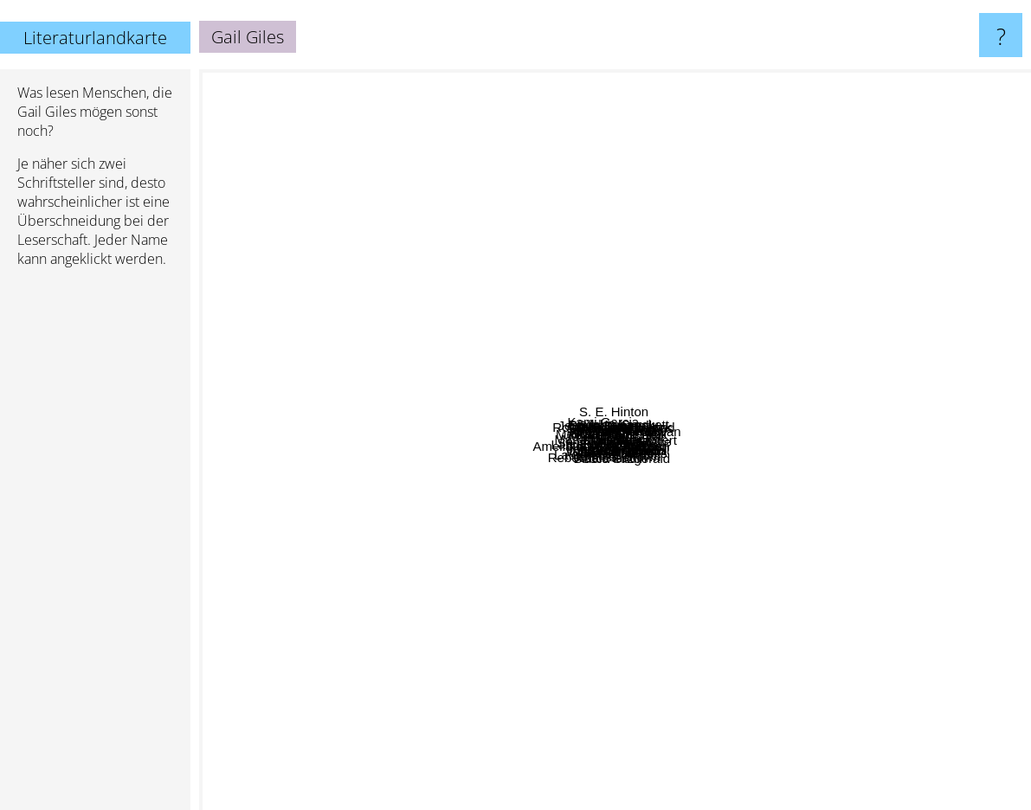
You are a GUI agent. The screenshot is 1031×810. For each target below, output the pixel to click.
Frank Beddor (749, 445)
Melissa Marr (264, 402)
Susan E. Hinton (523, 381)
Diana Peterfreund (640, 348)
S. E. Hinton (587, 86)
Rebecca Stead (282, 680)
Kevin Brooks (738, 585)
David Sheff (414, 186)
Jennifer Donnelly (561, 235)
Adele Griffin (638, 713)
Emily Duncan (654, 197)
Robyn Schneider (635, 582)
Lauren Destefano (523, 570)
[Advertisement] (95, 546)
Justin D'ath (328, 393)
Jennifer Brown (696, 694)
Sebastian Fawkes (669, 208)
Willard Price (429, 640)
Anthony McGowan (792, 326)
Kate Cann (504, 332)
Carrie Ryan (516, 427)
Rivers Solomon (617, 275)
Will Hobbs (833, 561)
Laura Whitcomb (540, 444)
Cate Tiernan (875, 546)
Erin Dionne (599, 512)
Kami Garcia (416, 325)
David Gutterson (549, 628)
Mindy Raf (757, 377)
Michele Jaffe (859, 521)
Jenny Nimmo (514, 601)
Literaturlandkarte (95, 37)
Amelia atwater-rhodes (388, 562)
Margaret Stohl (657, 613)
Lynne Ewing (739, 306)
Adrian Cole (777, 293)
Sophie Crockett (789, 233)
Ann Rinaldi (753, 648)
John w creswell (689, 505)
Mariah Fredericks (460, 465)
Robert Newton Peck (562, 203)
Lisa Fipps (656, 414)
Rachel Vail (975, 337)
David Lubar (434, 155)
